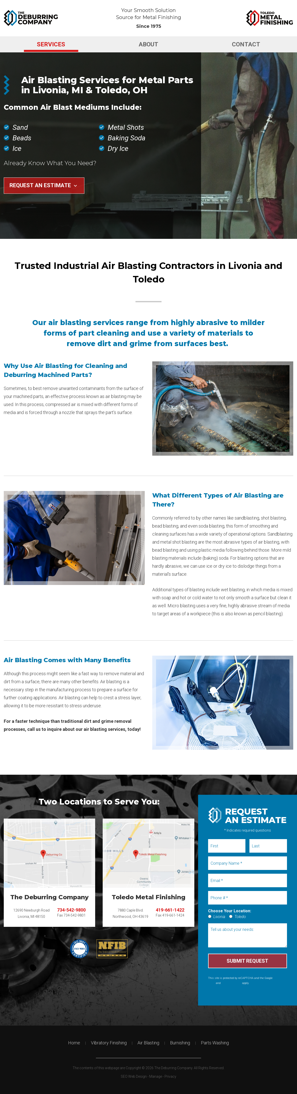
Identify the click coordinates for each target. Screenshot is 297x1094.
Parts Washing (215, 1042)
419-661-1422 (170, 910)
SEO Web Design (134, 1076)
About (148, 44)
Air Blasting (148, 1042)
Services (51, 44)
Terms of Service (231, 983)
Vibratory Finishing (109, 1042)
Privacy (170, 1076)
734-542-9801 (75, 915)
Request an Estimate (44, 185)
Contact (246, 44)
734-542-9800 (71, 910)
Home (74, 1042)
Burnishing (180, 1042)
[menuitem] (51, 44)
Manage (155, 1076)
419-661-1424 (173, 915)
